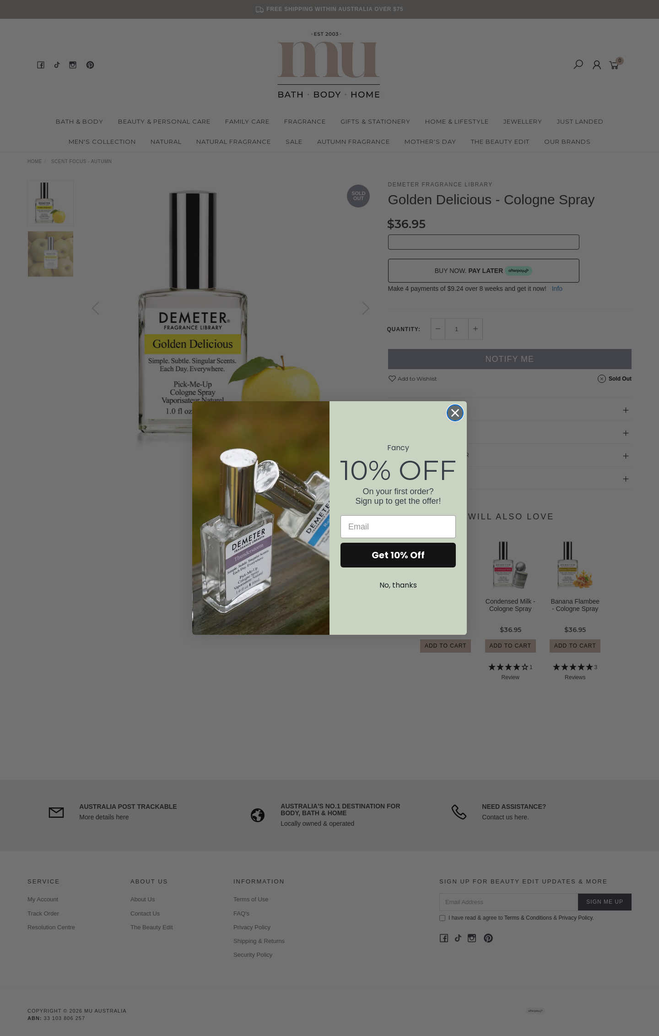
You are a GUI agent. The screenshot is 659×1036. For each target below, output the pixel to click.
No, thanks (398, 585)
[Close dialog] (455, 413)
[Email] (398, 526)
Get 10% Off (398, 555)
